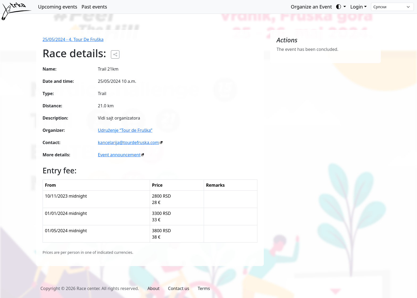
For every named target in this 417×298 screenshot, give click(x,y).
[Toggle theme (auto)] (341, 7)
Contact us (178, 288)
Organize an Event (311, 6)
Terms (204, 288)
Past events (94, 6)
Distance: (52, 106)
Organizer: (54, 130)
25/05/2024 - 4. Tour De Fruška (73, 39)
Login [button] (356, 6)
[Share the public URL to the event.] (115, 54)
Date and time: (58, 81)
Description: (55, 118)
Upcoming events (57, 6)
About (153, 288)
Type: (48, 93)
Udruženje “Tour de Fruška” (125, 130)
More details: (56, 155)
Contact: (51, 142)
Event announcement (119, 155)
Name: (49, 69)
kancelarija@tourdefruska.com (128, 142)
